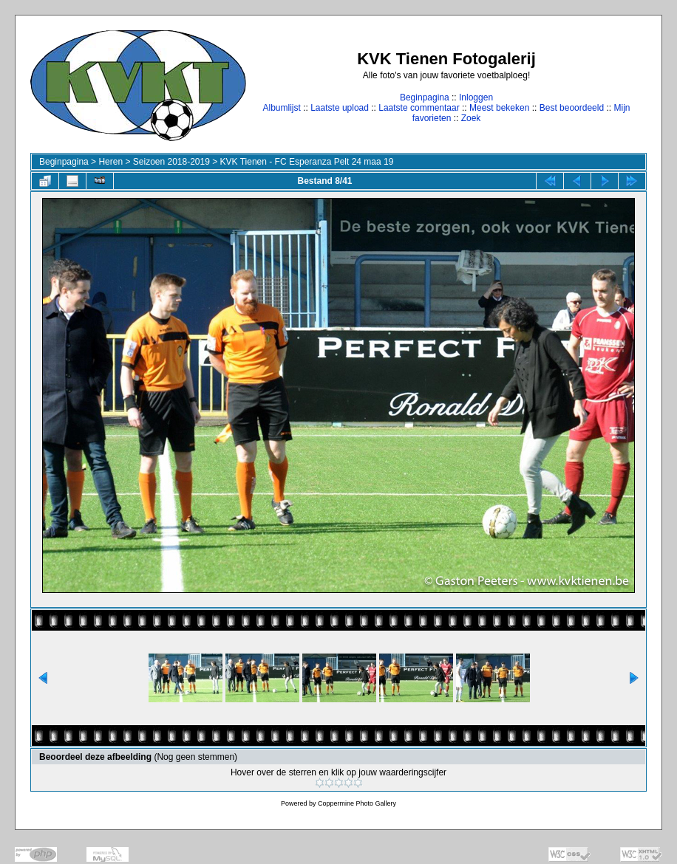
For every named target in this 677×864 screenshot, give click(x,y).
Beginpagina (424, 97)
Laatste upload (339, 108)
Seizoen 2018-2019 (171, 162)
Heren (110, 162)
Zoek (471, 118)
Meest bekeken (499, 108)
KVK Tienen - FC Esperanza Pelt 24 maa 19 (307, 162)
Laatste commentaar (418, 108)
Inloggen (476, 97)
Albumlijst (281, 108)
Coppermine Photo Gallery (357, 803)
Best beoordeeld (572, 108)
